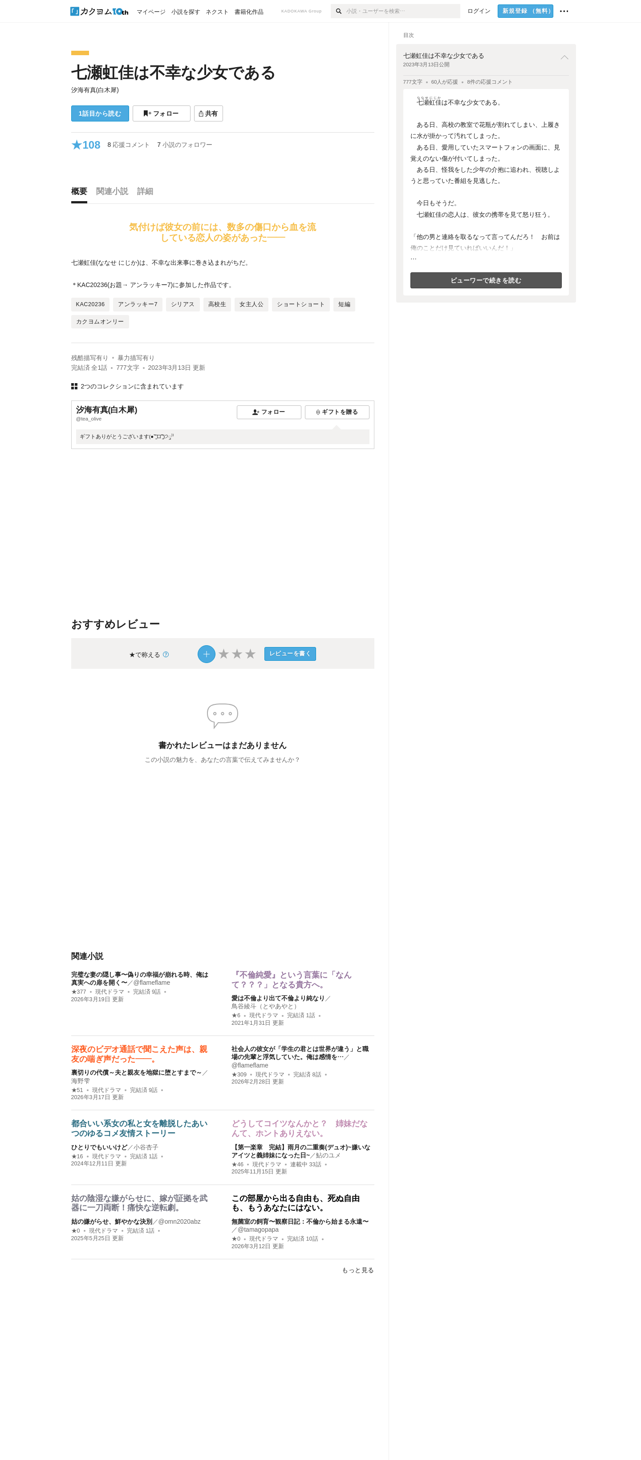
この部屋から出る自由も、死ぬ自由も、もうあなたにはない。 (295, 1203)
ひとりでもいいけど (99, 1147)
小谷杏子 (146, 1147)
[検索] (338, 11)
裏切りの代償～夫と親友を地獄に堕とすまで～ (136, 1072)
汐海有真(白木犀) (95, 89)
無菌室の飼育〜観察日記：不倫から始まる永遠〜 (300, 1221)
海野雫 (80, 1080)
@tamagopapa (258, 1229)
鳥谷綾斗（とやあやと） (265, 1006)
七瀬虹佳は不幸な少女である (173, 72)
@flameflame (152, 982)
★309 (239, 1075)
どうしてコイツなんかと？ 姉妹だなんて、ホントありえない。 (299, 1128)
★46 (237, 1164)
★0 (75, 1231)
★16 (77, 1156)
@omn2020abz (179, 1221)
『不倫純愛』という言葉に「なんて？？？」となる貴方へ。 (291, 980)
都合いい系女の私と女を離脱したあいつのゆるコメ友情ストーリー (139, 1128)
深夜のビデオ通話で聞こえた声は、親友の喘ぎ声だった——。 (139, 1054)
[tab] (81, 193)
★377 (78, 992)
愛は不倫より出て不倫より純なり (278, 998)
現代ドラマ (109, 992)
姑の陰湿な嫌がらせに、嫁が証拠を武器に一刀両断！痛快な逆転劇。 (139, 1203)
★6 (235, 1015)
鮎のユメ (328, 1155)
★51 (77, 1090)
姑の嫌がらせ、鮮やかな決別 (111, 1221)
